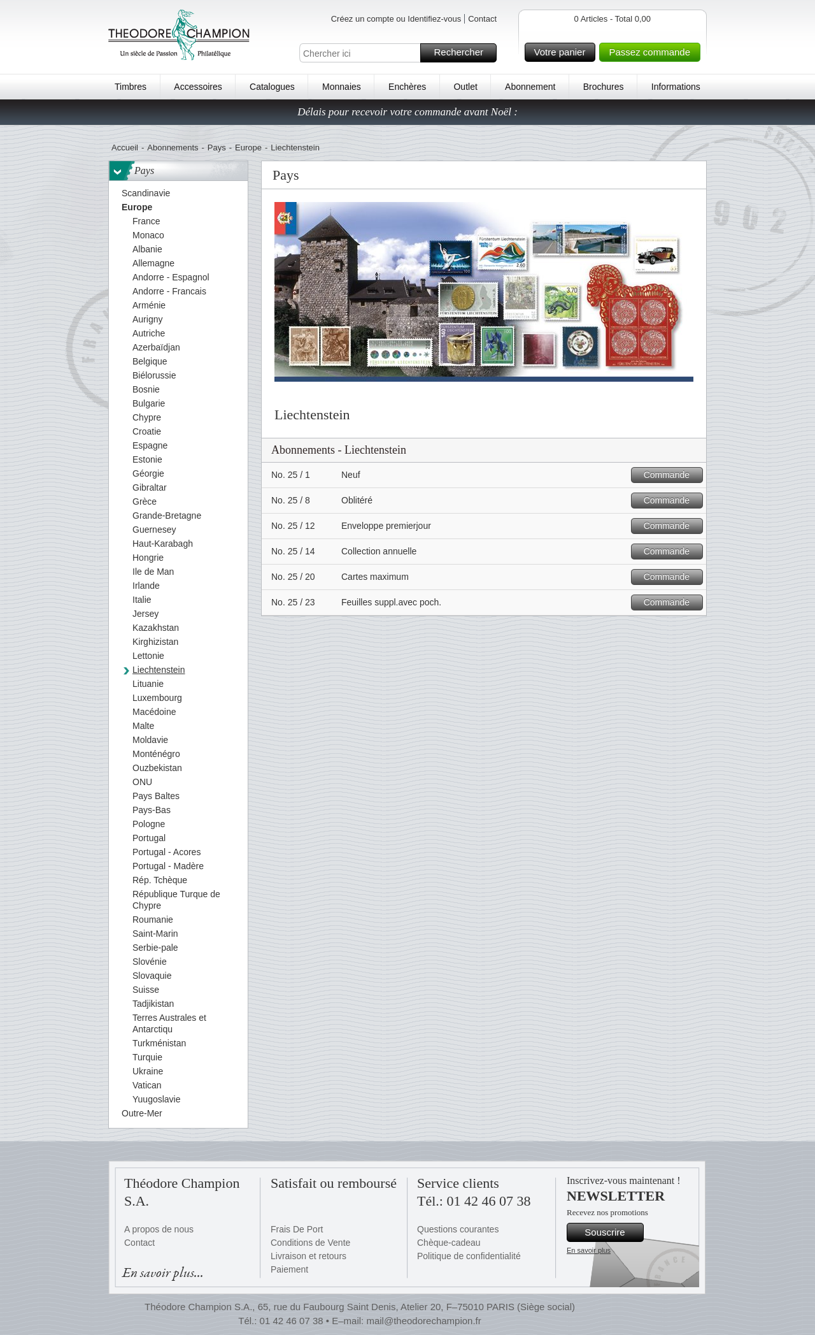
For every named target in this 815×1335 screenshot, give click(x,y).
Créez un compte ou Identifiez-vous (396, 19)
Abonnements (172, 147)
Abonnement (530, 87)
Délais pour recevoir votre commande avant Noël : (407, 112)
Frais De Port (297, 1229)
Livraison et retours (308, 1256)
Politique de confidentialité (469, 1256)
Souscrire (612, 1232)
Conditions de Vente (310, 1243)
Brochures (603, 87)
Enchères (407, 87)
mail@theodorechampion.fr (423, 1320)
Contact (482, 19)
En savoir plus (589, 1250)
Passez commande (653, 52)
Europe (248, 147)
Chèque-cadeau (449, 1243)
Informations (675, 87)
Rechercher (463, 52)
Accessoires (198, 87)
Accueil (124, 147)
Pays (217, 147)
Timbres (130, 87)
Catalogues (272, 87)
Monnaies (341, 87)
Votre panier (563, 52)
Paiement (289, 1269)
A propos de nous (159, 1229)
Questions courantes (458, 1229)
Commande (671, 475)
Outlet (465, 87)
